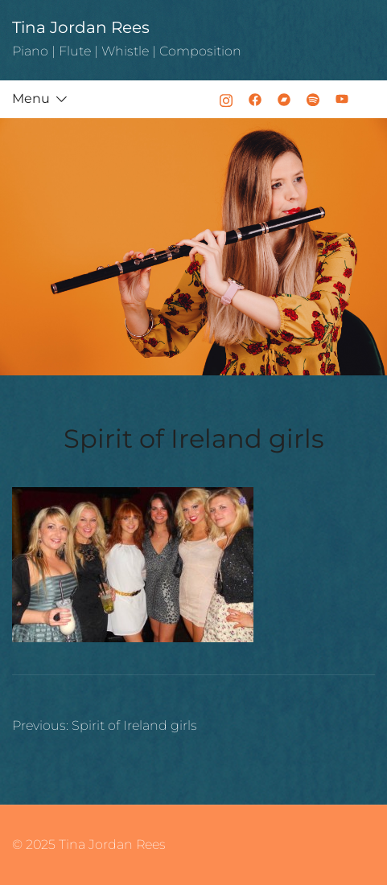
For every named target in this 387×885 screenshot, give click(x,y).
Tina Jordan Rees (81, 27)
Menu (31, 98)
